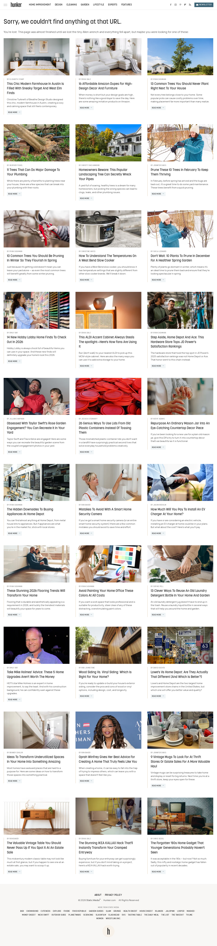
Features (126, 5)
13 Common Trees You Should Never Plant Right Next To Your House (180, 86)
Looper (180, 911)
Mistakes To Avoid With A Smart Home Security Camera (105, 512)
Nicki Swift (43, 915)
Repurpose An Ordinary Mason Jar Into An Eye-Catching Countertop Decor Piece (180, 426)
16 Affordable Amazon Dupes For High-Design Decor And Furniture (105, 86)
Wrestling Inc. (113, 918)
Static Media (92, 900)
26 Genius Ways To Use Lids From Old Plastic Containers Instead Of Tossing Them (105, 428)
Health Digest (130, 911)
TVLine (189, 915)
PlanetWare (74, 915)
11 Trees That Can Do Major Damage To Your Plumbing (33, 172)
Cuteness (45, 911)
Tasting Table (135, 915)
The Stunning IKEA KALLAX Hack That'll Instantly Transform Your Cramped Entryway (106, 848)
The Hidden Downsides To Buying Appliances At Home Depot (30, 512)
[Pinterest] (180, 4)
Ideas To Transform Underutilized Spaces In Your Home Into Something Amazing (35, 759)
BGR (22, 911)
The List (165, 915)
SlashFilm (101, 915)
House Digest (146, 911)
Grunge (117, 911)
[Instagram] (176, 4)
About (98, 895)
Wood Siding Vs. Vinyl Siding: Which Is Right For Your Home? (105, 675)
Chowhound (32, 911)
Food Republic (79, 911)
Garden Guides (96, 911)
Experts (112, 5)
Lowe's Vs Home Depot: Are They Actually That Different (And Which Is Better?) (179, 675)
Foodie (67, 911)
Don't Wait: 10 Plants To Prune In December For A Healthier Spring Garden (180, 258)
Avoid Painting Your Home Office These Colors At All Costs (106, 593)
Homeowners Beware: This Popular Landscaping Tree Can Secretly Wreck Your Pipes (105, 174)
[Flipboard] (185, 4)
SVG (124, 915)
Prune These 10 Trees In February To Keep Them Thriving (179, 172)
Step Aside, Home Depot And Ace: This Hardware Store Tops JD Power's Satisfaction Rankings (177, 342)
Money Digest (29, 915)
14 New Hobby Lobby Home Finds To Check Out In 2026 (36, 340)
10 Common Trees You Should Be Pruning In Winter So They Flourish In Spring (35, 258)
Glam (108, 911)
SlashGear (113, 915)
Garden (85, 5)
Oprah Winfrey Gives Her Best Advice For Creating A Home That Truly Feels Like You (108, 759)
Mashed (190, 911)
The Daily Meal (151, 915)
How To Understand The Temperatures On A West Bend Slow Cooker (107, 258)
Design (59, 5)
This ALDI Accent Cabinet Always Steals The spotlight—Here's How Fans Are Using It (108, 342)
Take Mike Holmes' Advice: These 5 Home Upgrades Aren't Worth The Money (35, 675)
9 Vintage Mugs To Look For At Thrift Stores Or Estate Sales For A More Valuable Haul (180, 761)
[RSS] (190, 4)
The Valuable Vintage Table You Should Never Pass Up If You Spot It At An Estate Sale (35, 848)
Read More (12, 112)
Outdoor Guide (59, 915)
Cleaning (71, 5)
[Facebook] (171, 4)
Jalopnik (170, 911)
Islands (159, 911)
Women (100, 918)
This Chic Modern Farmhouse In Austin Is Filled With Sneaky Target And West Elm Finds (35, 88)
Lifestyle (98, 5)
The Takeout (178, 915)
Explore (57, 911)
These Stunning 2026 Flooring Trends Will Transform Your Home (36, 593)
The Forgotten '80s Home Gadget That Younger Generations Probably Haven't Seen (178, 848)
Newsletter (204, 5)
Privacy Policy (113, 895)
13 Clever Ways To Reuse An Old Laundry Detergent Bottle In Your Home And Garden (180, 593)
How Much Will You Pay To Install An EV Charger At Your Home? (178, 512)
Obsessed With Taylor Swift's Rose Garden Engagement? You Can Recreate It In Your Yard (36, 428)
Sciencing (88, 915)
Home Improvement (40, 5)
